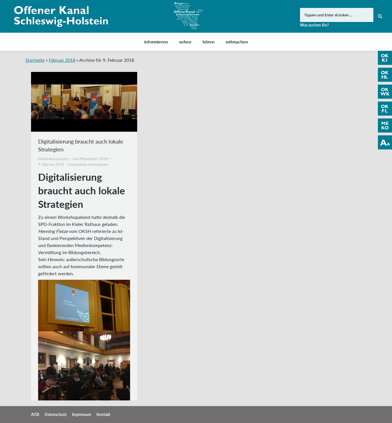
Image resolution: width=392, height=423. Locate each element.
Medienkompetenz (53, 159)
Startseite (35, 60)
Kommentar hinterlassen (88, 164)
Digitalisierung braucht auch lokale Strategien (80, 145)
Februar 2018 (62, 60)
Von (91, 159)
